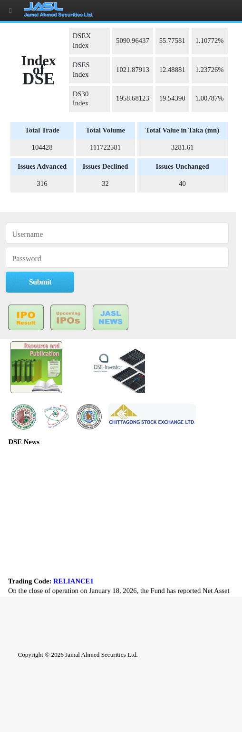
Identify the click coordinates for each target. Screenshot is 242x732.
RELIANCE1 (73, 584)
